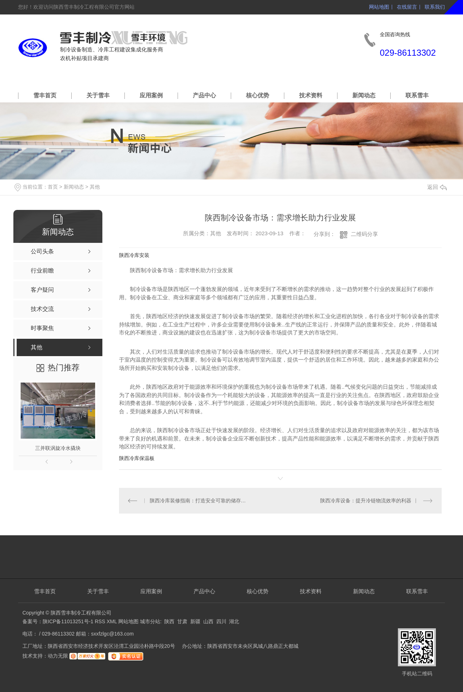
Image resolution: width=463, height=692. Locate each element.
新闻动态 (363, 95)
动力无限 (58, 656)
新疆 (195, 621)
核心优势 (257, 95)
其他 (95, 187)
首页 (53, 187)
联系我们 (435, 7)
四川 (221, 621)
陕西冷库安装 (134, 255)
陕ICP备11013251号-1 (68, 621)
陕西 (169, 621)
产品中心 (204, 95)
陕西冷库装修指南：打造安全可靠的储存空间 (200, 500)
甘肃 (182, 621)
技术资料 (310, 95)
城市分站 (150, 621)
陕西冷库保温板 (136, 458)
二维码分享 (364, 234)
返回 (437, 187)
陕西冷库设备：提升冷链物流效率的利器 (365, 500)
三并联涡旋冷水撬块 (58, 448)
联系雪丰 (417, 95)
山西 (208, 621)
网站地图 (379, 7)
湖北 (234, 621)
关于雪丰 (98, 95)
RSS (101, 621)
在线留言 (407, 7)
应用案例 (151, 95)
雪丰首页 (44, 95)
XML (112, 621)
